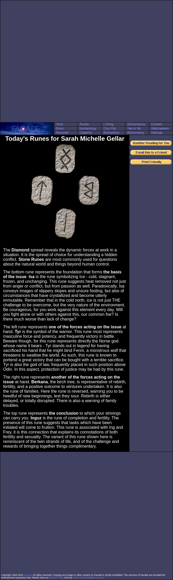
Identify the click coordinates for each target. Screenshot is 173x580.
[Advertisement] (60, 61)
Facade (28, 575)
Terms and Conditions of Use (88, 577)
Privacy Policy (56, 577)
